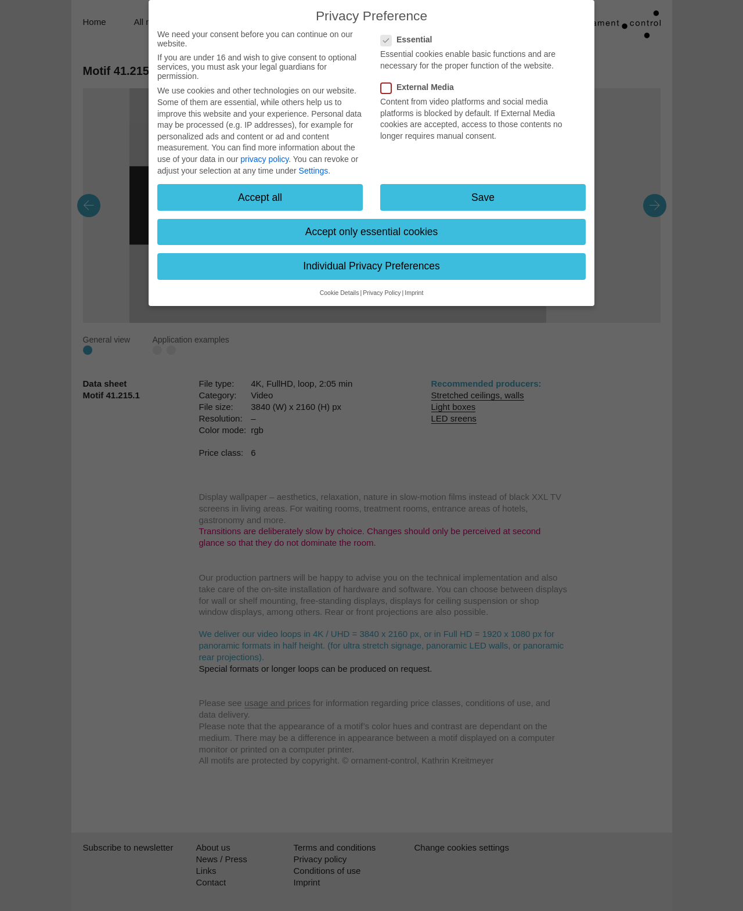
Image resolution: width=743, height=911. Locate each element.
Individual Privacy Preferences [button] (371, 266)
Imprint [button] (414, 292)
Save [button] (483, 197)
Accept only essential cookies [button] (371, 231)
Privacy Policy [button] (382, 292)
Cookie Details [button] (339, 292)
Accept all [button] (260, 197)
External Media (420, 87)
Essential (409, 39)
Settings (314, 170)
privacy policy (264, 159)
